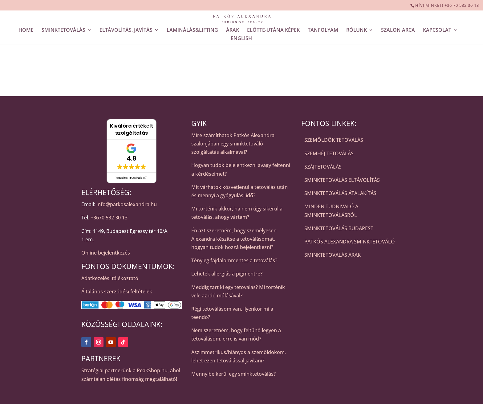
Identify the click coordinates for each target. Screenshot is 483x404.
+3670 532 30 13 (109, 217)
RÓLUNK (356, 30)
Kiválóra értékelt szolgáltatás (131, 129)
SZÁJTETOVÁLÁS (323, 166)
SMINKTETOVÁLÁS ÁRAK (332, 254)
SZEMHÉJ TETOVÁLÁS (329, 153)
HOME (26, 30)
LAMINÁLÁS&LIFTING (192, 30)
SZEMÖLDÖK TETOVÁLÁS (333, 140)
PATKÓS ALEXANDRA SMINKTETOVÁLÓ (349, 241)
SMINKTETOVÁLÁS (63, 30)
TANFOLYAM (323, 30)
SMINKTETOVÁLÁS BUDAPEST (338, 228)
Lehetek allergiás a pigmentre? (226, 273)
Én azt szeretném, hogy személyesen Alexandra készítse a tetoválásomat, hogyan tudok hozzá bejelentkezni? (234, 239)
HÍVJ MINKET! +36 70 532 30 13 (447, 5)
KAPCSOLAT (437, 30)
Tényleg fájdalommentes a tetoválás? (234, 260)
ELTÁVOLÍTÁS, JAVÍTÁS (125, 30)
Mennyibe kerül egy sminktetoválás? (233, 373)
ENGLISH (241, 39)
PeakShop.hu (152, 370)
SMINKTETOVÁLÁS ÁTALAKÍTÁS (340, 193)
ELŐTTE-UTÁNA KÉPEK (273, 30)
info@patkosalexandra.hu (126, 204)
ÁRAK (232, 30)
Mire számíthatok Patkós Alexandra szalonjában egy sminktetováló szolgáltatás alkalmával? (232, 143)
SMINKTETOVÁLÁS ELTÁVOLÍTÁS (342, 180)
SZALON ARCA (398, 30)
